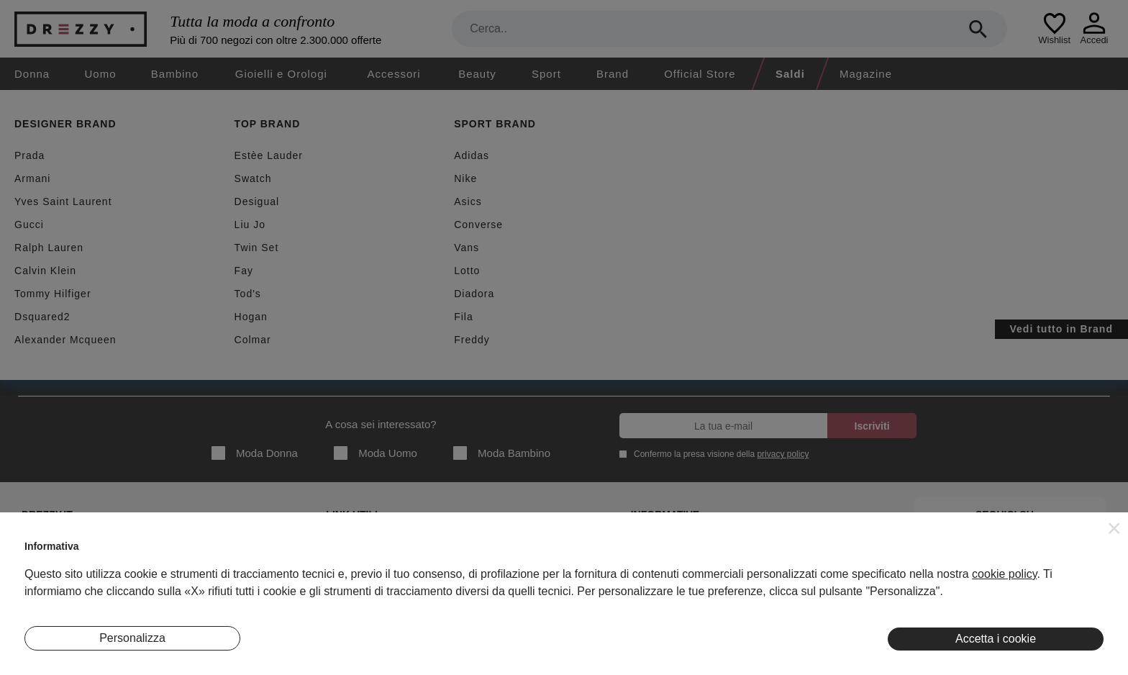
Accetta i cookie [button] (995, 639)
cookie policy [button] (1004, 574)
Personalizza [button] (132, 638)
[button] (1114, 528)
